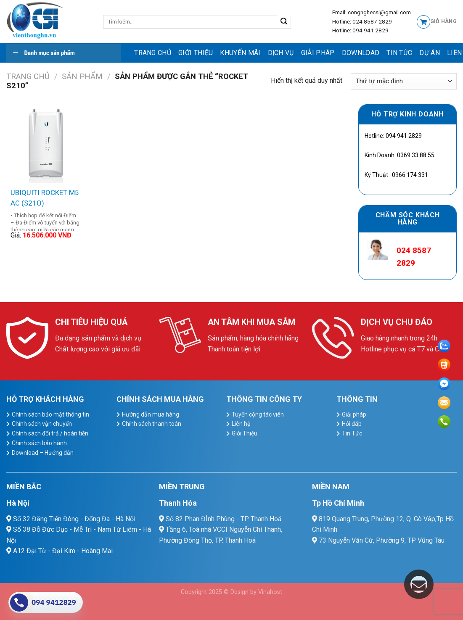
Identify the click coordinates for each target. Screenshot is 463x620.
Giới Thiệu (195, 53)
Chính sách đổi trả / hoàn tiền (50, 433)
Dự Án (429, 53)
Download (361, 53)
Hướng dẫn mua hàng (150, 414)
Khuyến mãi (240, 53)
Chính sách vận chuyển (42, 423)
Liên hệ (241, 423)
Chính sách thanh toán (151, 423)
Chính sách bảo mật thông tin (50, 414)
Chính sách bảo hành (39, 443)
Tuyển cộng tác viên (258, 414)
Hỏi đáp (352, 423)
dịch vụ (281, 53)
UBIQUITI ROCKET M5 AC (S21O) (45, 197)
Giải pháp (318, 53)
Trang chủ (152, 53)
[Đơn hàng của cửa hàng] (404, 81)
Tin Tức (399, 53)
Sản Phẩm (82, 76)
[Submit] (284, 22)
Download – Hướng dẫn (43, 452)
